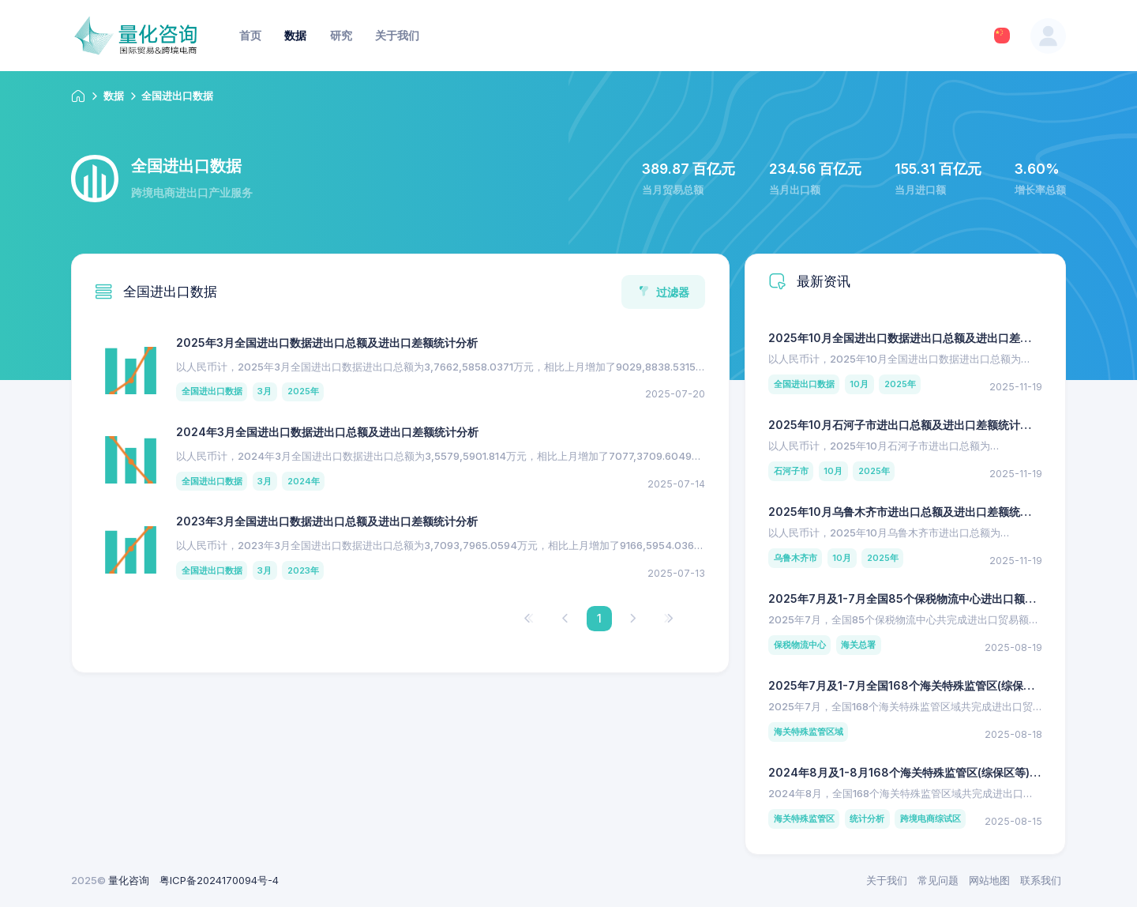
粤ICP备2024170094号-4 (219, 880)
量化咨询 (128, 880)
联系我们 (1040, 880)
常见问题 (938, 880)
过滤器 (663, 292)
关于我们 (886, 880)
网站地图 (989, 880)
